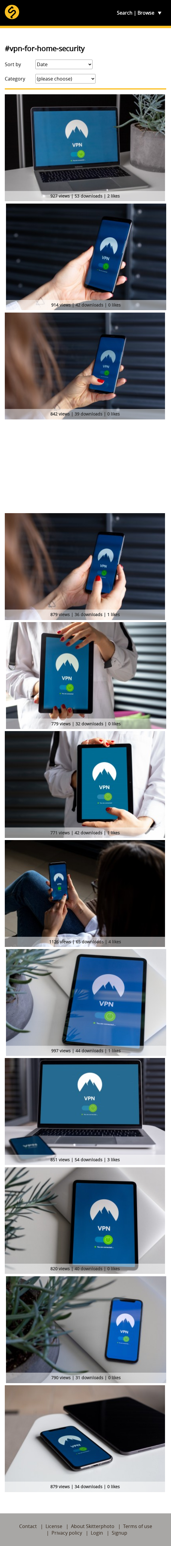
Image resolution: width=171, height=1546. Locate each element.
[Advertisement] (85, 468)
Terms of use (137, 1526)
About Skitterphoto (92, 1526)
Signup (119, 1533)
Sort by (13, 64)
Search (124, 13)
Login (97, 1533)
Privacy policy (67, 1533)
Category (15, 78)
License (54, 1526)
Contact (28, 1526)
